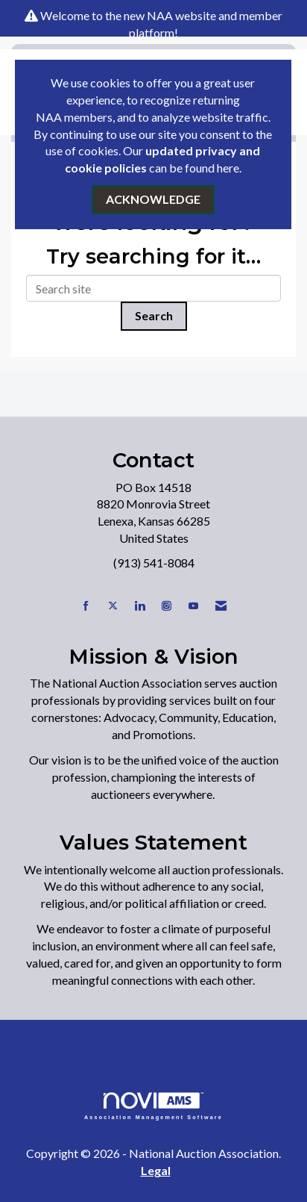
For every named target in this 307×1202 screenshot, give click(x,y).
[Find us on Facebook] (86, 605)
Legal (156, 1170)
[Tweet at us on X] (113, 605)
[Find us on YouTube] (193, 605)
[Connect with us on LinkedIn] (139, 605)
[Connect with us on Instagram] (166, 605)
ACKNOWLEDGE (153, 199)
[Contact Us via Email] (221, 605)
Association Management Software (153, 1106)
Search (154, 315)
